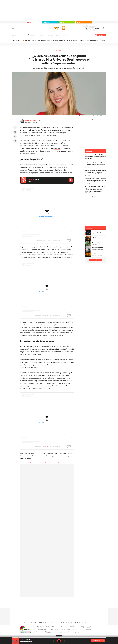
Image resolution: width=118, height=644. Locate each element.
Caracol (88, 627)
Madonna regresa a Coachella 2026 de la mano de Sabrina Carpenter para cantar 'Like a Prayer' (95, 156)
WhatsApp (15, 136)
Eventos (41, 35)
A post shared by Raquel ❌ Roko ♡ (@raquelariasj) (47, 240)
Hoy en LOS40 (49, 35)
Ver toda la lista (94, 260)
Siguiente (68, 641)
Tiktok (52, 605)
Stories (69, 605)
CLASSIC (46, 22)
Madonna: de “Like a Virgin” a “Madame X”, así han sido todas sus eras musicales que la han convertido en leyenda (95, 180)
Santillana (56, 627)
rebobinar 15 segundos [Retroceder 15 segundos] (54, 641)
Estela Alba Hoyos (30, 120)
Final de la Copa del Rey (45, 40)
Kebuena (86, 629)
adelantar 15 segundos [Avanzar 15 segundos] (64, 641)
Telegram (15, 141)
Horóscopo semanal (72, 40)
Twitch (65, 605)
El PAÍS (40, 627)
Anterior (50, 641)
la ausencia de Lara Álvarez (48, 143)
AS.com (76, 627)
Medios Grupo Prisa (26, 632)
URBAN (79, 22)
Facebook (15, 127)
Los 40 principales (48, 627)
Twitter (15, 132)
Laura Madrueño (54, 148)
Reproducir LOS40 (71, 180)
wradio (56, 629)
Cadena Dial (69, 629)
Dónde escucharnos (89, 622)
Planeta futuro (81, 629)
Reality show (45, 462)
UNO (51, 629)
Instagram (49, 605)
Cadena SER (71, 627)
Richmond (39, 631)
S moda (69, 631)
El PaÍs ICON (62, 631)
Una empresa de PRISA (26, 628)
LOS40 (29, 22)
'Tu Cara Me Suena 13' (93, 40)
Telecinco (38, 462)
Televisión (59, 51)
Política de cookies (55, 622)
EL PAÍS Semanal (74, 629)
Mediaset (52, 462)
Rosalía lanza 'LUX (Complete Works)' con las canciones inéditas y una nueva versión (95, 164)
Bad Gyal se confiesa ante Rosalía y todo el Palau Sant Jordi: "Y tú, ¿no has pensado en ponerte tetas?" (95, 172)
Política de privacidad (44, 622)
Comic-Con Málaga (59, 40)
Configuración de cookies (67, 622)
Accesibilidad (34, 622)
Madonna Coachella (31, 40)
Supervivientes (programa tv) (27, 462)
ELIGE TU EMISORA (97, 640)
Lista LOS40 (15, 35)
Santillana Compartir (64, 627)
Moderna (47, 631)
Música (23, 35)
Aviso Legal (26, 622)
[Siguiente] (105, 40)
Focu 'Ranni (82, 40)
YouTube (55, 605)
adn (82, 627)
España (97, 28)
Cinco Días (62, 629)
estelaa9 (38, 120)
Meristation (84, 631)
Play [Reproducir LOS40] (59, 641)
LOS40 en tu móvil (79, 622)
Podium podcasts (55, 631)
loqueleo (76, 631)
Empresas (70, 462)
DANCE (62, 22)
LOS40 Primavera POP (61, 35)
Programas (33, 35)
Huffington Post (42, 629)
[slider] (59, 637)
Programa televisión (62, 462)
